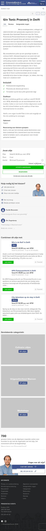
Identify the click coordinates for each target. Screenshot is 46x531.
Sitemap (25, 496)
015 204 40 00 (9, 187)
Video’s (3, 498)
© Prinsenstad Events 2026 (9, 524)
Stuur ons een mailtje (10, 193)
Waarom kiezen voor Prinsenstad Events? (14, 446)
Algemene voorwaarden (30, 484)
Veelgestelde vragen (29, 486)
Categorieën (27, 489)
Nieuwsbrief (4, 489)
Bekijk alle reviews (8, 228)
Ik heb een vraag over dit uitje (23, 176)
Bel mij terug (7, 200)
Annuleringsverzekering (8, 486)
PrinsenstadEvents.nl (16, 3)
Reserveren (23, 172)
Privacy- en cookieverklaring (9, 484)
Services (3, 496)
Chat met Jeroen (8, 190)
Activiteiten (4, 494)
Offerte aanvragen (23, 167)
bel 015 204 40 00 (28, 471)
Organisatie (4, 491)
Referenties (26, 491)
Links (24, 498)
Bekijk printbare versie (10, 203)
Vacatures (26, 494)
